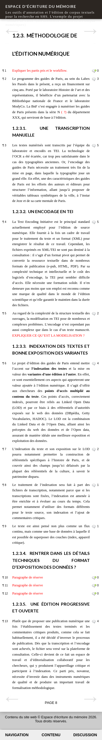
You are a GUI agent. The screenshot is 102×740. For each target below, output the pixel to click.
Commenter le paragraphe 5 (94, 314)
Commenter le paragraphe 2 (94, 79)
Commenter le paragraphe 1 (94, 71)
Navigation (17, 735)
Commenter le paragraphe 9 (94, 527)
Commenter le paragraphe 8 (94, 485)
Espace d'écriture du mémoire (40, 6)
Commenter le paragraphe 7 (94, 449)
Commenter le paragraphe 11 (94, 586)
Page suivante (90, 31)
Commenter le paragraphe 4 (94, 222)
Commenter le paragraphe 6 (94, 364)
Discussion (85, 735)
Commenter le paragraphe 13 (94, 622)
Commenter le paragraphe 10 (94, 578)
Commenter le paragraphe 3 (94, 146)
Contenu (51, 735)
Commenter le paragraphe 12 (94, 594)
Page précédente (12, 31)
